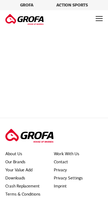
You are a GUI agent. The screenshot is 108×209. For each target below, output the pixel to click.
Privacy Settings (68, 178)
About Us (13, 153)
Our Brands (15, 162)
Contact (61, 162)
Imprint (60, 186)
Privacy (60, 170)
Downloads (15, 178)
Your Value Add (18, 170)
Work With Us (66, 153)
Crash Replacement (22, 186)
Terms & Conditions (22, 194)
